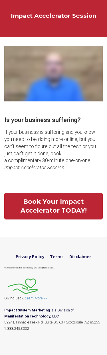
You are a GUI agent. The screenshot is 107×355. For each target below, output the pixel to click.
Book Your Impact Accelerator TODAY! (54, 206)
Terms (57, 256)
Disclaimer (80, 256)
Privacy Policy (30, 256)
